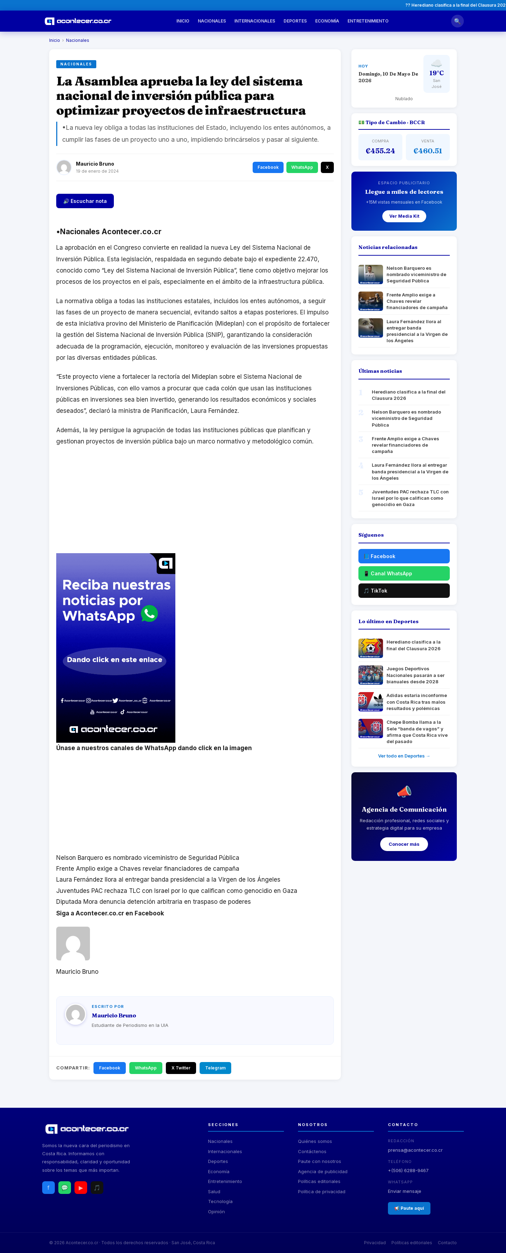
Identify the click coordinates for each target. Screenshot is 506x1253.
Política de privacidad (321, 1191)
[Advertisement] (195, 504)
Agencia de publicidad (323, 1171)
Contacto (447, 1242)
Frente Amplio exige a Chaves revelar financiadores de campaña (147, 868)
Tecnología (220, 1201)
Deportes (295, 21)
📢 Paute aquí (409, 1208)
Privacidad (375, 1242)
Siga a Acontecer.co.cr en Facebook (110, 913)
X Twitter (180, 1067)
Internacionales (254, 21)
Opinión (216, 1211)
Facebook (268, 167)
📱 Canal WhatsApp (387, 573)
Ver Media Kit (404, 216)
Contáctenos (312, 1151)
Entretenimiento (368, 21)
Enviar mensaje (404, 1191)
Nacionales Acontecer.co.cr (111, 231)
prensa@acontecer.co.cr (415, 1150)
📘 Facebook (379, 556)
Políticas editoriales (319, 1181)
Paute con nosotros (319, 1161)
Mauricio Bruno (95, 164)
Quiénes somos (315, 1141)
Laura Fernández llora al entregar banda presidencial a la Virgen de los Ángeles (168, 879)
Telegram (215, 1067)
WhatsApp (302, 167)
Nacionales (212, 21)
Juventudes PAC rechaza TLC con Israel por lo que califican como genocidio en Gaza (176, 890)
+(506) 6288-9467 (408, 1170)
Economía (327, 21)
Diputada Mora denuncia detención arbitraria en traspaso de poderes (153, 901)
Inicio (182, 21)
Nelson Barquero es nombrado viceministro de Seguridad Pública (147, 857)
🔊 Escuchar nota (85, 201)
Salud (214, 1191)
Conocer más (404, 844)
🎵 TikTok (375, 591)
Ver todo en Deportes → (404, 756)
